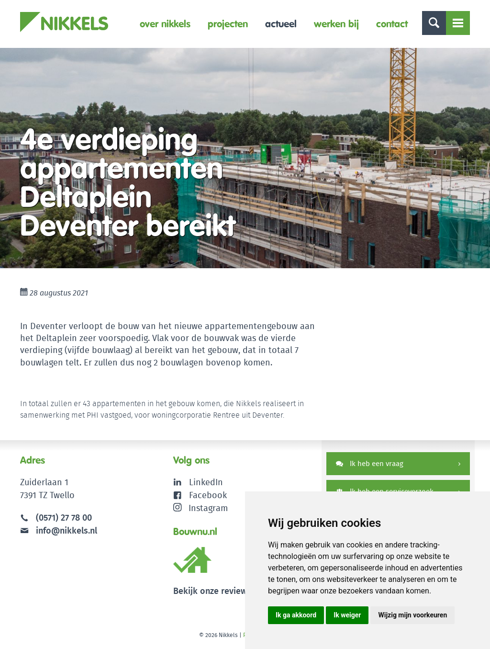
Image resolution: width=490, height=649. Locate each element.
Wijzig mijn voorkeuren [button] (412, 615)
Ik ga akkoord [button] (296, 615)
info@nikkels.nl (58, 530)
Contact (392, 24)
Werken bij (336, 24)
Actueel (281, 24)
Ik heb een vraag (369, 463)
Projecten (228, 24)
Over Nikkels (165, 24)
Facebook (208, 495)
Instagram (200, 508)
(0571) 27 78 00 (64, 518)
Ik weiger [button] (347, 615)
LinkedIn (206, 482)
